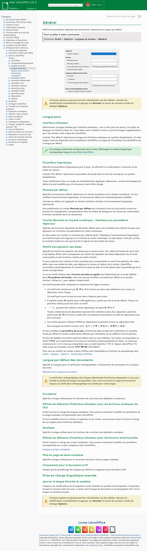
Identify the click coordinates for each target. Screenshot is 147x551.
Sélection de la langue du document (59, 371)
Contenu (6, 16)
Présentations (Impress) (15, 27)
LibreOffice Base (17, 93)
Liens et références (16, 129)
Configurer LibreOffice (17, 104)
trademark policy (96, 545)
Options (11, 58)
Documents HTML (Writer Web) (18, 22)
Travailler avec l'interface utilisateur (17, 107)
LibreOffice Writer (18, 78)
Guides (11, 145)
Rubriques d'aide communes (17, 48)
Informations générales (17, 50)
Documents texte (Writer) (16, 19)
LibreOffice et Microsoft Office (20, 53)
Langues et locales (18, 65)
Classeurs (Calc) (12, 25)
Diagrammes (16, 96)
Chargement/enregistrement (22, 63)
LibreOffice (15, 60)
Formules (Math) (12, 37)
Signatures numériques (17, 111)
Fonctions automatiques (17, 139)
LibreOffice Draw (18, 88)
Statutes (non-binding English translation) (91, 535)
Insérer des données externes (20, 137)
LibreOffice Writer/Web (20, 80)
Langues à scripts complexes (56, 449)
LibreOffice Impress (19, 85)
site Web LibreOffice (83, 152)
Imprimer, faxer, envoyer (18, 114)
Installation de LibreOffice (16, 45)
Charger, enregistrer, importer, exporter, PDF (19, 125)
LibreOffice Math (17, 91)
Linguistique (16, 75)
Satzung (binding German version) (125, 535)
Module (13, 8)
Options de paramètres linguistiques (20, 72)
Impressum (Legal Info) (48, 535)
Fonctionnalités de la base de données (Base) (16, 33)
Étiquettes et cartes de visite (19, 134)
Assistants (12, 101)
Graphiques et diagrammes (16, 40)
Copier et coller (14, 119)
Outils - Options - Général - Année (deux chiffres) (67, 353)
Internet (14, 98)
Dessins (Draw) (12, 30)
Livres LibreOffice (91, 522)
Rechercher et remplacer (18, 142)
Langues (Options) (18, 68)
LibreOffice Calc (17, 83)
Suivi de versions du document (20, 132)
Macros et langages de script (17, 42)
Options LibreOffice (16, 55)
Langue (30, 8)
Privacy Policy (66, 535)
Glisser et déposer (15, 116)
